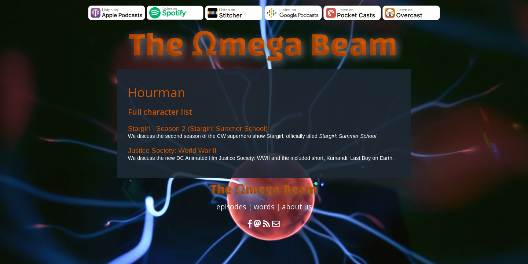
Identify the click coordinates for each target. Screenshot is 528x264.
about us (297, 207)
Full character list (160, 112)
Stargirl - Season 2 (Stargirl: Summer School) (198, 128)
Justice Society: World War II (172, 150)
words (264, 207)
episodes (231, 207)
